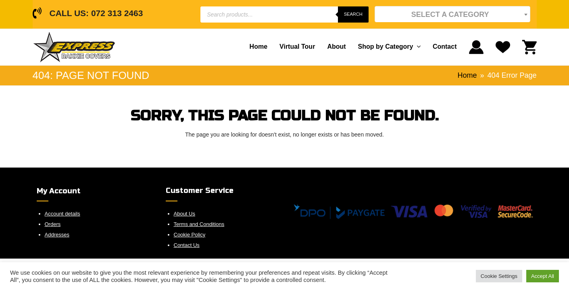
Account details (62, 214)
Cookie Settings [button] (499, 276)
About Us (184, 214)
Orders (53, 224)
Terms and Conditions (199, 224)
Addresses (57, 235)
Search (353, 14)
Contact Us (187, 245)
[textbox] (452, 14)
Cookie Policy (190, 235)
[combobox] (453, 14)
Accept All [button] (542, 276)
